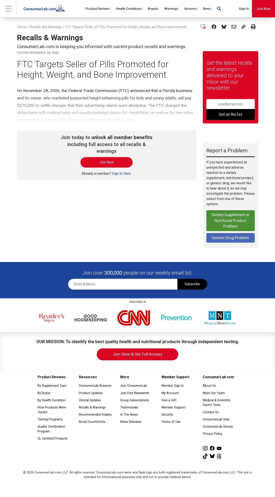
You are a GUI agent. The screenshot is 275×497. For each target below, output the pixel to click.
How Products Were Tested (52, 410)
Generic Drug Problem (230, 238)
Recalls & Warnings (92, 407)
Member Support (173, 407)
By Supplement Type (52, 386)
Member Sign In (173, 386)
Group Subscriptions (134, 400)
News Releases (131, 422)
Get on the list (230, 114)
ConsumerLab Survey (218, 426)
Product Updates (91, 393)
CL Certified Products (52, 438)
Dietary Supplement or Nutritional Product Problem (230, 220)
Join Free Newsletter (134, 393)
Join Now (263, 9)
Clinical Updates (90, 400)
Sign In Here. (121, 173)
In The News (129, 414)
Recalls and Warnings (45, 27)
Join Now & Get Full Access (137, 354)
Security (167, 414)
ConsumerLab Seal (216, 419)
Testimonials (129, 407)
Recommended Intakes (95, 414)
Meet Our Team (214, 393)
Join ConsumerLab (133, 386)
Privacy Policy (212, 434)
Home (21, 27)
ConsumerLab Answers (95, 386)
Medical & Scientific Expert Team (216, 402)
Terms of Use (171, 422)
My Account (170, 393)
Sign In (244, 9)
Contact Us (210, 412)
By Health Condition (51, 400)
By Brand (44, 393)
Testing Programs (50, 419)
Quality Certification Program (51, 429)
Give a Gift (169, 400)
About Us (209, 386)
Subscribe (192, 284)
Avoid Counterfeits (92, 422)
